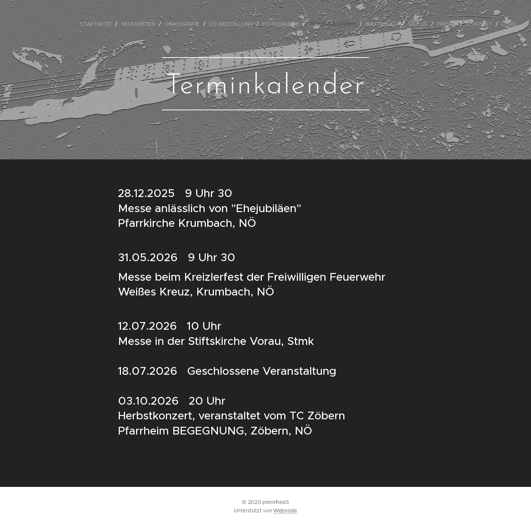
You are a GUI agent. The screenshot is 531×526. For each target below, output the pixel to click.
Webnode (285, 510)
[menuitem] (104, 24)
